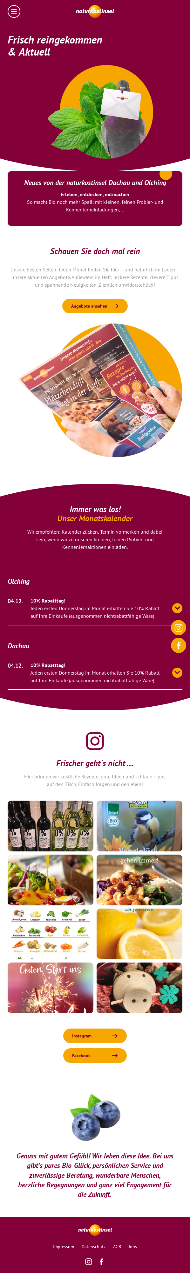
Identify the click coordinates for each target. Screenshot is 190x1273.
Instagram (82, 1036)
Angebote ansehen (89, 306)
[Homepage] (95, 11)
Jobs (133, 1247)
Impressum (63, 1247)
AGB (117, 1247)
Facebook (81, 1055)
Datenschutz (93, 1247)
